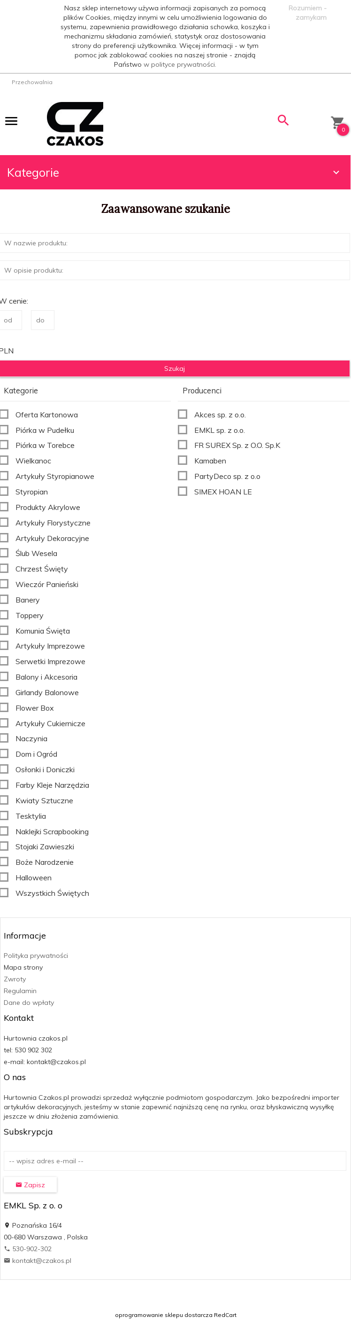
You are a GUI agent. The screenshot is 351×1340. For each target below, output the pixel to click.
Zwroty (15, 979)
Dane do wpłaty (29, 1002)
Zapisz (30, 1185)
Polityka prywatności (36, 955)
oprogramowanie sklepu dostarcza (164, 1314)
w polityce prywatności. (180, 64)
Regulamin (20, 991)
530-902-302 (28, 1249)
